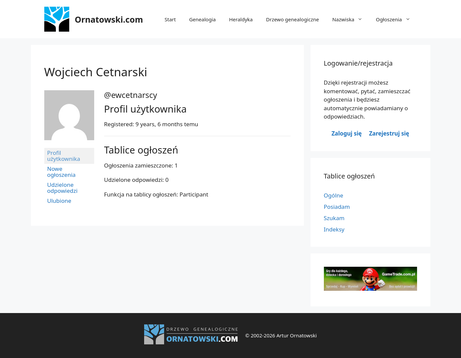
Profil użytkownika (63, 156)
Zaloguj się (347, 133)
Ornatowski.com (109, 19)
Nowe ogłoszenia (61, 172)
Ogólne (334, 195)
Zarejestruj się (389, 133)
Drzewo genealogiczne (292, 19)
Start (170, 19)
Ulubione (59, 200)
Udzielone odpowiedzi (62, 187)
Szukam (334, 218)
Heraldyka (241, 19)
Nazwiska (350, 19)
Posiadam (337, 206)
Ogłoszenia (396, 19)
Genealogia (202, 19)
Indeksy (334, 229)
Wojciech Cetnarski (95, 72)
